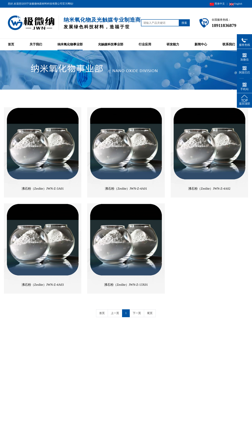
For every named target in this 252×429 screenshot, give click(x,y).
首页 (11, 44)
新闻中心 (201, 44)
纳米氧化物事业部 (70, 44)
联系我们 (228, 44)
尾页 (150, 313)
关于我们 (36, 44)
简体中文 (217, 4)
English (235, 4)
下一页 (137, 313)
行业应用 (145, 44)
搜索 (184, 22)
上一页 (115, 313)
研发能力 (173, 44)
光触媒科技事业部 (110, 44)
